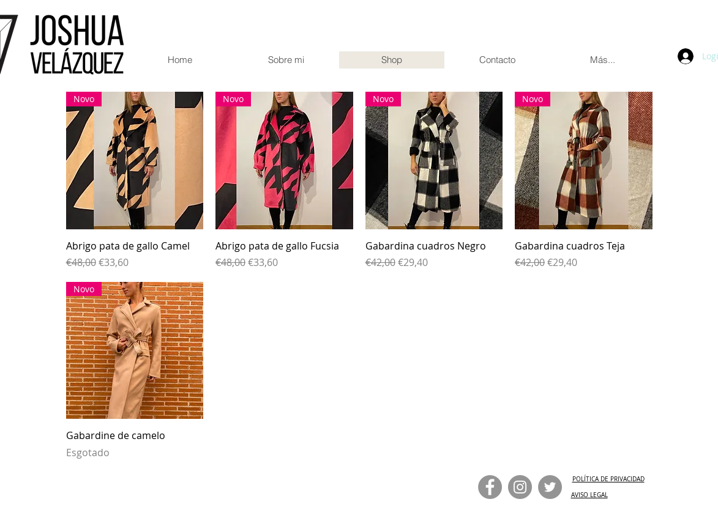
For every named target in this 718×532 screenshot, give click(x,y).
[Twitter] (550, 487)
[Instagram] (520, 487)
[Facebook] (490, 487)
